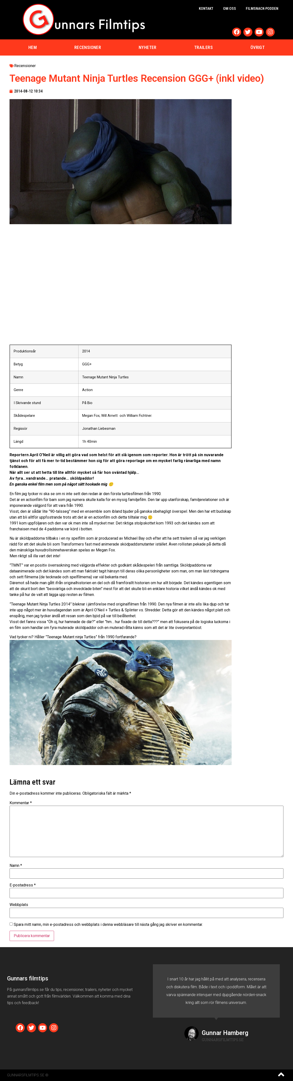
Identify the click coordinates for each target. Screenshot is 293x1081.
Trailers (203, 47)
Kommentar (21, 803)
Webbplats (19, 905)
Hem (32, 47)
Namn (16, 866)
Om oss (229, 8)
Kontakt (206, 8)
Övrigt (257, 47)
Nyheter (148, 47)
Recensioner (87, 47)
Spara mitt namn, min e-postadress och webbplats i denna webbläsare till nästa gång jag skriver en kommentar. (108, 925)
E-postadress (23, 885)
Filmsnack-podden (262, 8)
